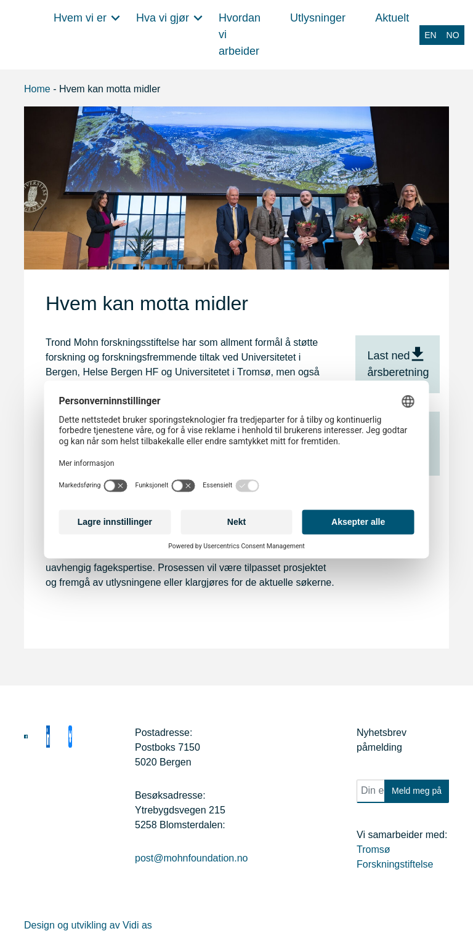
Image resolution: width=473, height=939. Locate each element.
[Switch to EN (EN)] (430, 35)
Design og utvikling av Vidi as (88, 925)
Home (37, 89)
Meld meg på (417, 791)
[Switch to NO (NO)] (453, 35)
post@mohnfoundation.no (191, 858)
